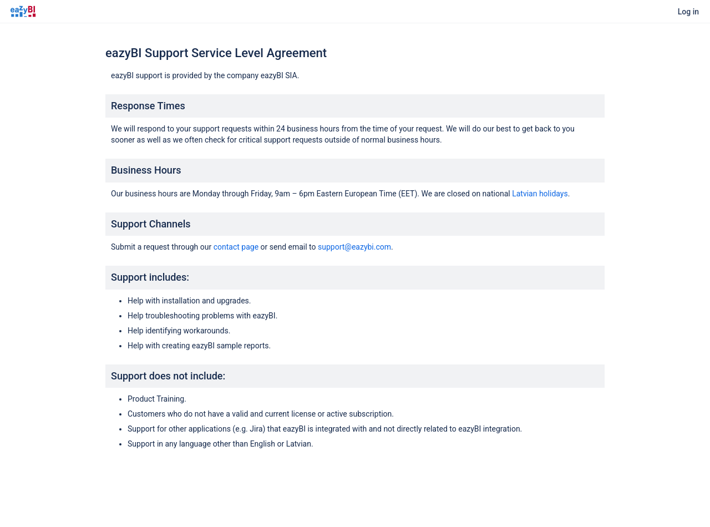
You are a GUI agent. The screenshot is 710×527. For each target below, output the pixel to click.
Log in (688, 11)
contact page (236, 246)
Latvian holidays (540, 193)
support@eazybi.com (354, 246)
